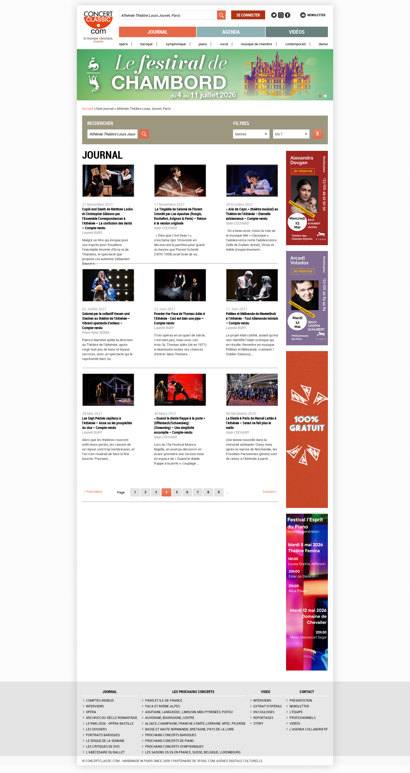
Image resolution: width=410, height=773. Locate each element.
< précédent (93, 491)
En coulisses (263, 712)
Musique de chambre (256, 44)
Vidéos (297, 31)
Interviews (95, 706)
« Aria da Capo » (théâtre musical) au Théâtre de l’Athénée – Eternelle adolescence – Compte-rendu (252, 214)
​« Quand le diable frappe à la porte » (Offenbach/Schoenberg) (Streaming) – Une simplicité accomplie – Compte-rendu (179, 425)
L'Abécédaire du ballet (105, 752)
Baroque (146, 44)
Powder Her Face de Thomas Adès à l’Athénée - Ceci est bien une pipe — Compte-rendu (179, 318)
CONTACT (307, 692)
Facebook (288, 15)
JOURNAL (109, 692)
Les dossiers (96, 729)
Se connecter (248, 15)
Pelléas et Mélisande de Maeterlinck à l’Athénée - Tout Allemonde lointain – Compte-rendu (252, 318)
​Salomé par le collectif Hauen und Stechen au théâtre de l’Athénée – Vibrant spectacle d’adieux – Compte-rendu (106, 320)
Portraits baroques (103, 735)
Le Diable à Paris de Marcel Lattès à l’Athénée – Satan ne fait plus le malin (251, 423)
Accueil (87, 108)
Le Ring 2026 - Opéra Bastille (110, 723)
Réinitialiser (317, 134)
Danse (323, 44)
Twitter (274, 15)
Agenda (231, 31)
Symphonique (176, 44)
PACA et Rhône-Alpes (162, 706)
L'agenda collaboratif (308, 729)
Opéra (123, 44)
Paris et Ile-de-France (163, 700)
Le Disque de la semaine (105, 740)
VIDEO (265, 692)
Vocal (224, 44)
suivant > (270, 491)
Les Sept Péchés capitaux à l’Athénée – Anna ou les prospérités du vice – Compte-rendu (107, 423)
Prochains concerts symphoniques (174, 746)
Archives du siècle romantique (111, 717)
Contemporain (295, 44)
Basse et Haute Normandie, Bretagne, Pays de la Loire (189, 729)
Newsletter (316, 15)
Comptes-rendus (100, 700)
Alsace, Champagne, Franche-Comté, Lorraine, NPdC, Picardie (195, 723)
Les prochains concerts (193, 692)
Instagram (281, 15)
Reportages (263, 717)
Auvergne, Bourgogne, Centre (169, 717)
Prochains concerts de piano (169, 740)
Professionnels (302, 717)
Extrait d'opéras (267, 706)
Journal (157, 31)
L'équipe (296, 712)
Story (258, 723)
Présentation (300, 700)
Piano (203, 44)
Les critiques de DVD (102, 746)
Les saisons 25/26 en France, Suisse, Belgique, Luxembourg (193, 752)
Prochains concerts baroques (170, 735)
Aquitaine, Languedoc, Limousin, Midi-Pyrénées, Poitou (189, 712)
